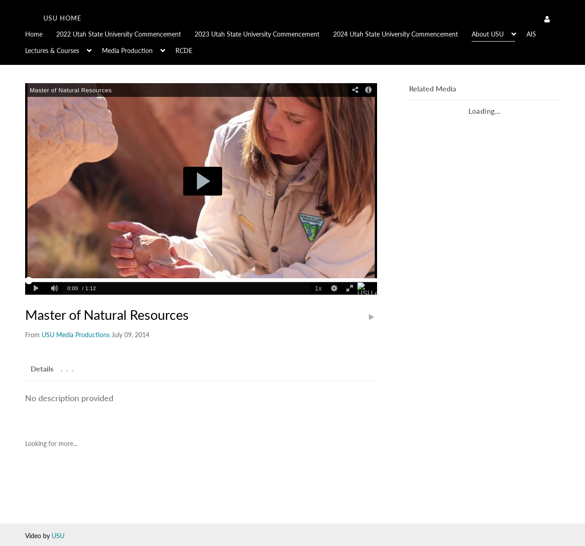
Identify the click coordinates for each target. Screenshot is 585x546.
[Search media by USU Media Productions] (76, 335)
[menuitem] (40, 33)
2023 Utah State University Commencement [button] (257, 34)
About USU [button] (488, 34)
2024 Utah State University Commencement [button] (395, 34)
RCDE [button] (184, 50)
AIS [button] (531, 34)
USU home (62, 18)
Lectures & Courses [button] (52, 50)
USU (58, 536)
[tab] (42, 368)
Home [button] (34, 34)
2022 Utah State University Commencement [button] (118, 34)
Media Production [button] (127, 50)
